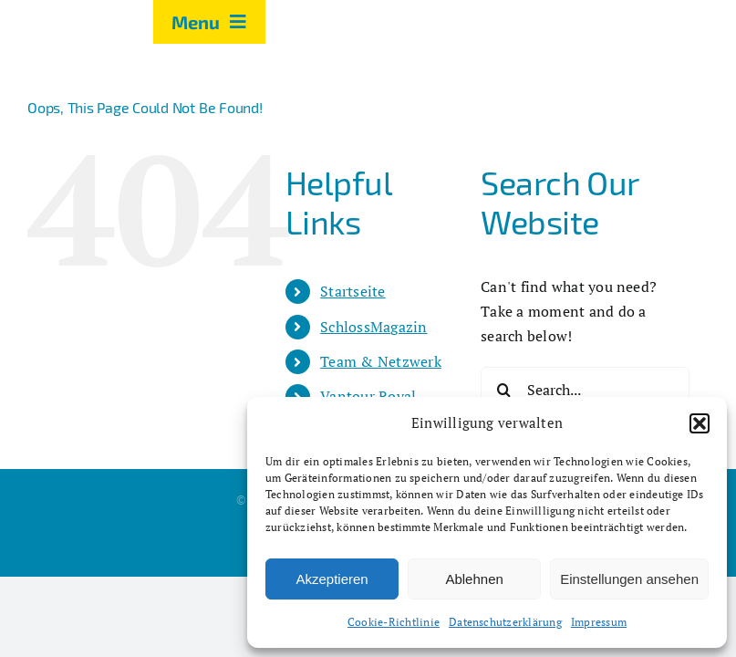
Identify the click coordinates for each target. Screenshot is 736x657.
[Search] (503, 389)
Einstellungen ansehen (629, 579)
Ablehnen (474, 579)
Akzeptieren (331, 579)
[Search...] (585, 389)
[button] (699, 423)
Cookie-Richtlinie (393, 622)
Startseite (352, 291)
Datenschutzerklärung (505, 622)
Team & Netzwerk (380, 361)
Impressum (599, 622)
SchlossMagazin (373, 327)
